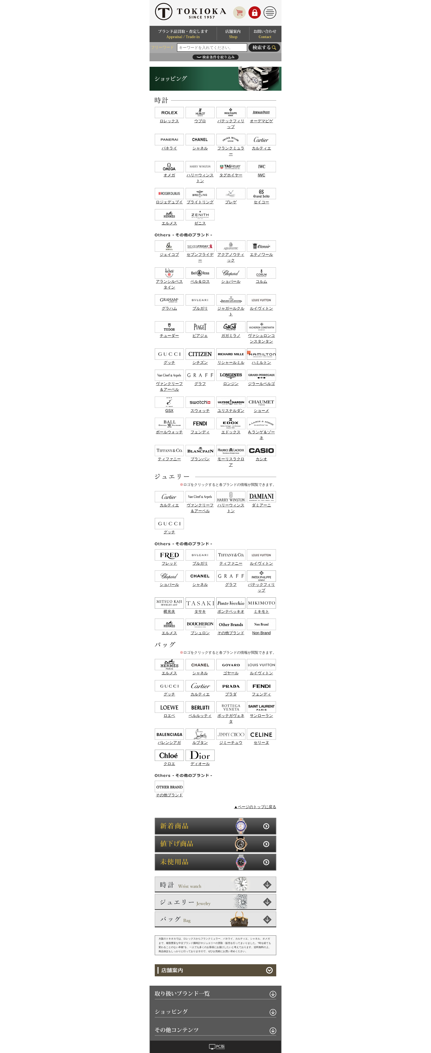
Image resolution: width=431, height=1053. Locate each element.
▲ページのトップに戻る (255, 807)
